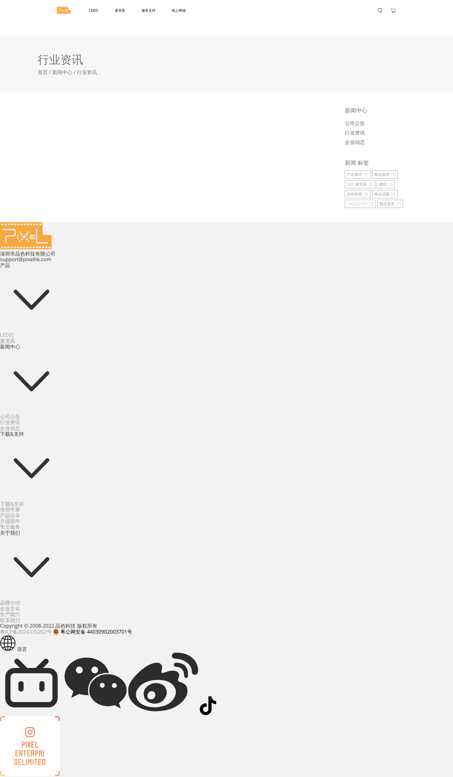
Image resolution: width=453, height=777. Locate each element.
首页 (43, 72)
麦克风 (120, 10)
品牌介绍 (10, 602)
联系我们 (10, 620)
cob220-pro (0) (360, 203)
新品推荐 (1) (385, 174)
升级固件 (10, 521)
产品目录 (10, 515)
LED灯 (94, 10)
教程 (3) (386, 184)
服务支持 (148, 10)
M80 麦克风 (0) (360, 184)
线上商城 (179, 10)
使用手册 (10, 509)
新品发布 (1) (390, 203)
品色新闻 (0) (357, 194)
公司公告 (10, 416)
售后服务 (10, 526)
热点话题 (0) (385, 194)
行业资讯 (10, 422)
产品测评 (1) (357, 174)
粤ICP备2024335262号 (26, 631)
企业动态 (10, 428)
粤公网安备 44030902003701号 (92, 631)
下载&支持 (12, 503)
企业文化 (10, 608)
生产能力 (10, 614)
